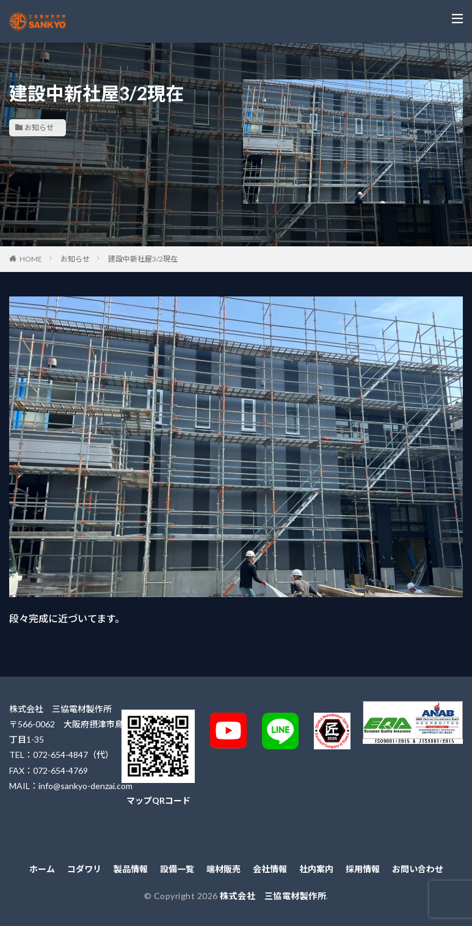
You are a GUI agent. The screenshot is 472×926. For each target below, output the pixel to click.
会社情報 (270, 869)
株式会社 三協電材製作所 (273, 896)
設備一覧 (177, 869)
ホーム (42, 869)
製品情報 (131, 869)
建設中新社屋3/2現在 (143, 258)
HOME (31, 258)
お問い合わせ (417, 869)
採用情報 (363, 869)
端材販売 (223, 869)
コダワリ (84, 869)
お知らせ (39, 127)
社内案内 (316, 869)
